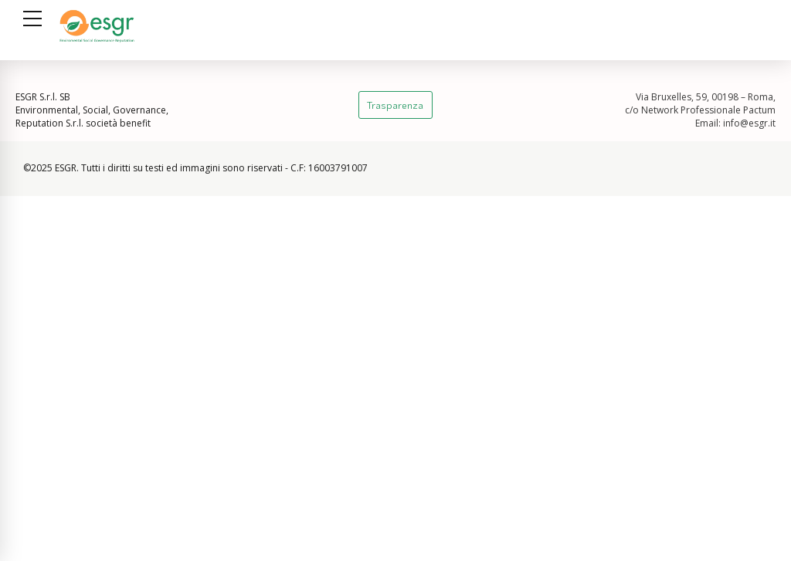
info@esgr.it (749, 123)
